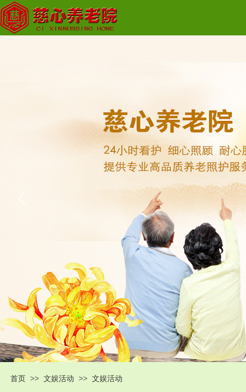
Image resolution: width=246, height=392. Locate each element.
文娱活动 (59, 379)
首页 (18, 379)
